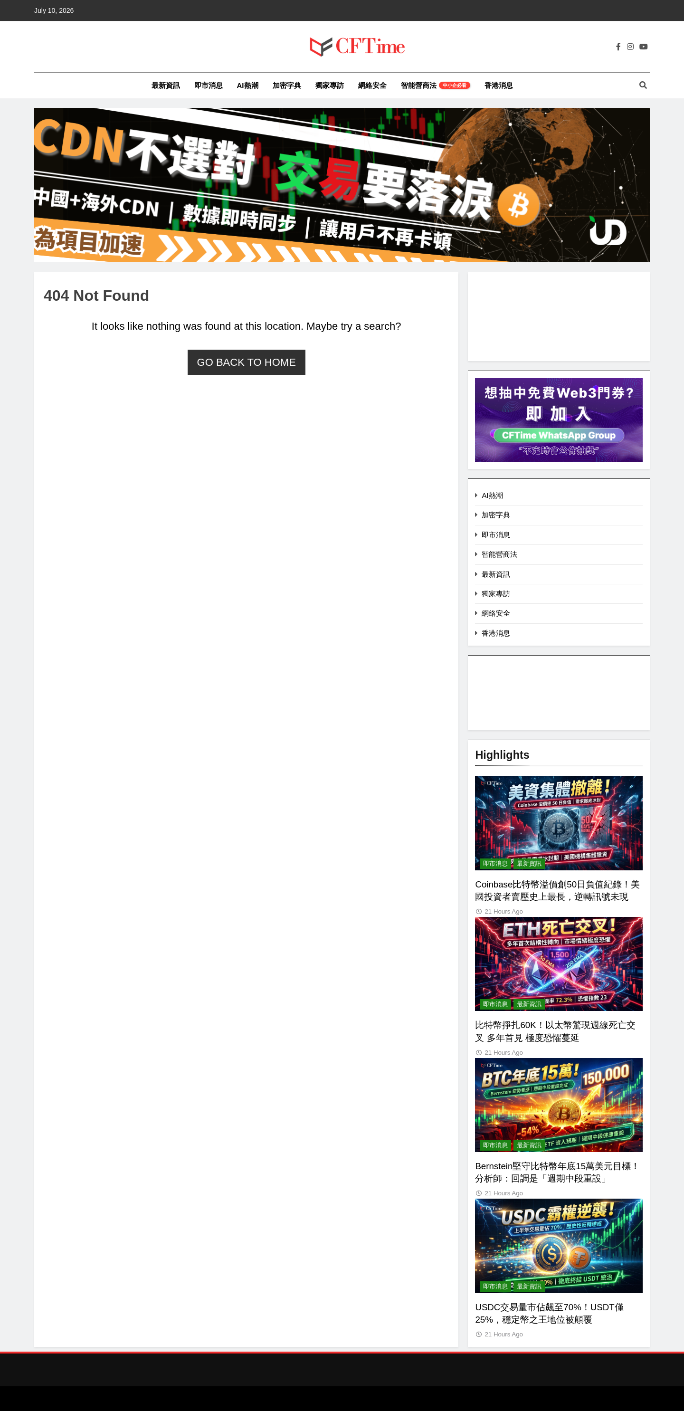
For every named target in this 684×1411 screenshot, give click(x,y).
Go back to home (246, 362)
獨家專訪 (329, 85)
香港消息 (498, 85)
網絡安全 (372, 85)
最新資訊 (166, 85)
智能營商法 (435, 85)
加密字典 (287, 85)
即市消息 (208, 85)
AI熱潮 (247, 85)
